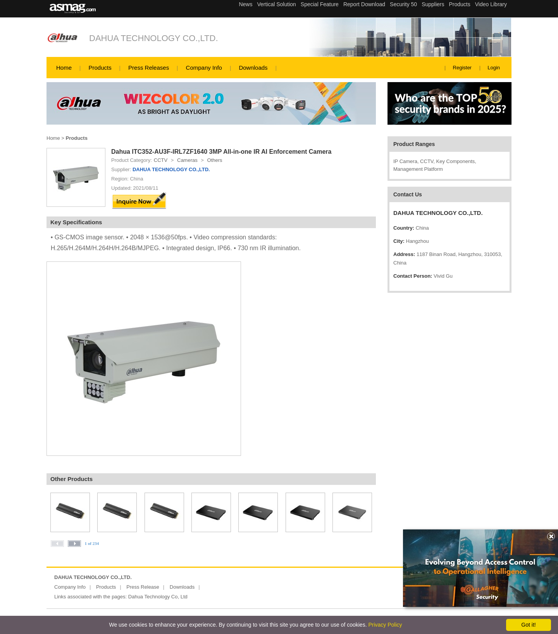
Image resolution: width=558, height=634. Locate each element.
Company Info (204, 67)
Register (462, 67)
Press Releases (148, 67)
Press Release (142, 587)
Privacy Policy (385, 625)
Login (493, 67)
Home (64, 67)
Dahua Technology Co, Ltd (158, 597)
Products (99, 67)
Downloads (253, 67)
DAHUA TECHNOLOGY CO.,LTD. (153, 38)
